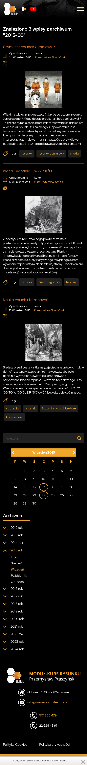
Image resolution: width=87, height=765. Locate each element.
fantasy (71, 282)
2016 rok (17, 588)
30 (34, 503)
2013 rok (17, 535)
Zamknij (83, 762)
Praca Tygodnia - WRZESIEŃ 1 (27, 171)
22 (25, 495)
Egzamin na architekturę (59, 408)
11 (53, 479)
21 (15, 495)
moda (74, 154)
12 (61, 479)
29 (25, 503)
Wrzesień (17, 569)
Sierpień (16, 563)
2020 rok (17, 619)
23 (34, 495)
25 (52, 495)
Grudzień (17, 582)
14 (15, 487)
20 (71, 487)
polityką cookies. (60, 760)
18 (52, 487)
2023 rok (17, 641)
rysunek (27, 154)
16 (34, 487)
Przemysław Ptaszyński (50, 57)
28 (15, 503)
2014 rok (17, 542)
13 (71, 479)
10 (43, 479)
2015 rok (17, 550)
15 (24, 487)
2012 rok (17, 527)
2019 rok (17, 611)
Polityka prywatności (54, 744)
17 (43, 487)
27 (71, 495)
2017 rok (17, 596)
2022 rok (17, 634)
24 (44, 495)
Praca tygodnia (49, 282)
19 (61, 487)
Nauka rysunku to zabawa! (25, 299)
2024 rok (17, 649)
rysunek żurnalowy (51, 154)
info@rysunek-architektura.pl (47, 702)
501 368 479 (48, 715)
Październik (19, 576)
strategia (12, 408)
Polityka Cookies (15, 744)
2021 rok (17, 626)
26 (62, 495)
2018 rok (17, 604)
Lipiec (15, 557)
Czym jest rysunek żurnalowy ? (29, 47)
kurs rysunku (14, 417)
